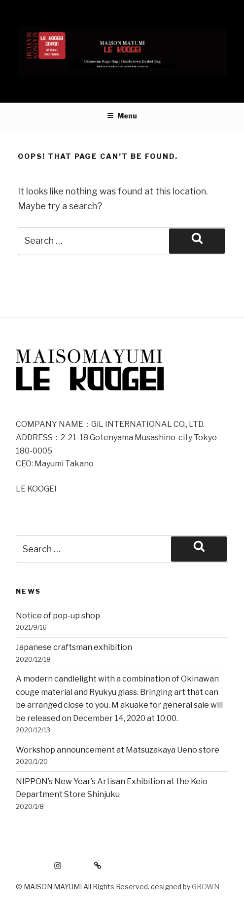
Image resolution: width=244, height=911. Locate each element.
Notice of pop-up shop (58, 615)
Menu (122, 116)
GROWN (205, 886)
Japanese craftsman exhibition (74, 647)
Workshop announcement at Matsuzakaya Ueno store (117, 750)
